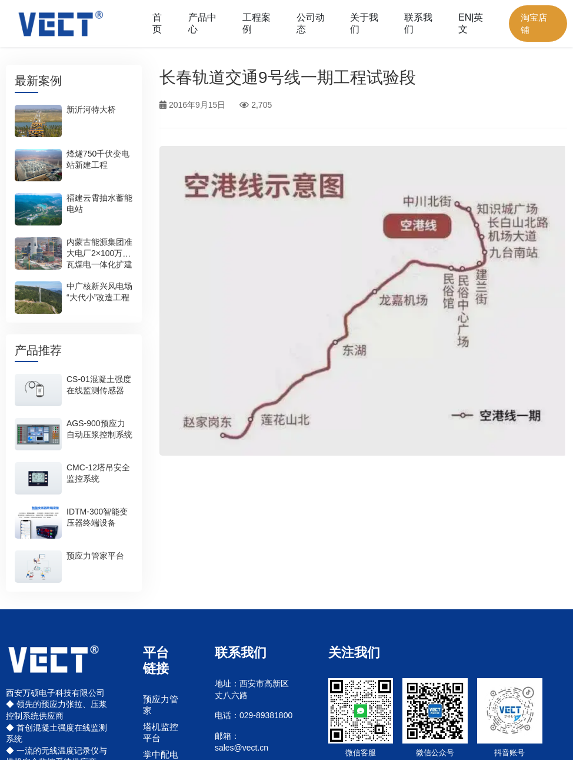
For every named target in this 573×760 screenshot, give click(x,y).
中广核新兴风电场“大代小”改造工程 (99, 292)
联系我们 (418, 23)
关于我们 (364, 23)
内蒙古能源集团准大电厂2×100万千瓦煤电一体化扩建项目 (99, 259)
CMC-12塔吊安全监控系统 (98, 473)
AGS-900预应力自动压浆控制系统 (99, 429)
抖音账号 (509, 752)
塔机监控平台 (160, 732)
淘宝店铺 (534, 23)
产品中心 (202, 23)
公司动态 (311, 23)
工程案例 (256, 23)
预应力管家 (160, 704)
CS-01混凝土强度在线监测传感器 (98, 384)
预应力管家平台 (95, 555)
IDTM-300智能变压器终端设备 (97, 517)
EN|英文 (470, 23)
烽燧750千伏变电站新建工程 (97, 160)
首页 (157, 23)
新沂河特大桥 (91, 110)
